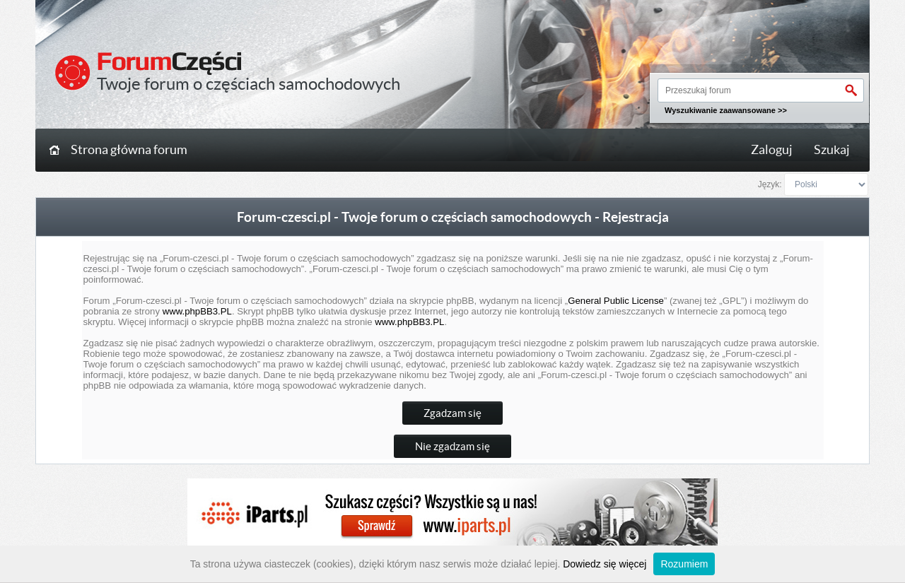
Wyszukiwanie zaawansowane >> (726, 110)
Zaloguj (772, 150)
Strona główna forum (129, 150)
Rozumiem (684, 564)
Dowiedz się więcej (604, 564)
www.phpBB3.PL (197, 311)
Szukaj (832, 150)
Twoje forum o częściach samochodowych (248, 83)
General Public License (616, 300)
